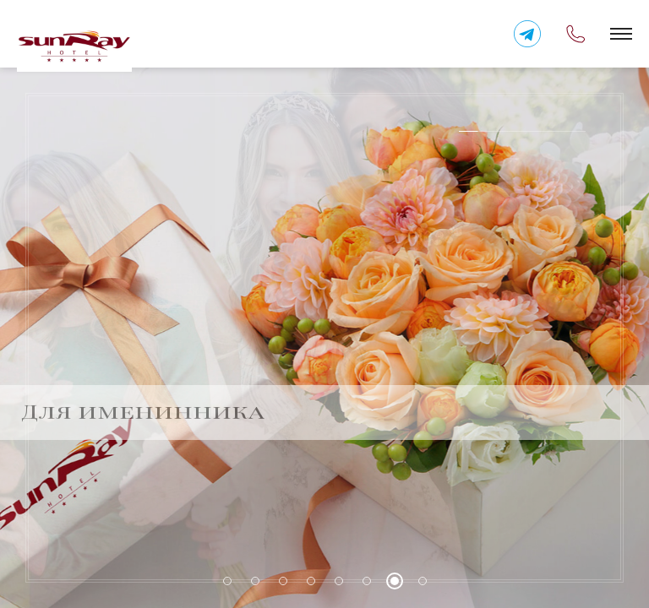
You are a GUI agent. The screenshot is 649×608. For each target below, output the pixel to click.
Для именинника (143, 398)
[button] (621, 34)
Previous (577, 398)
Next (611, 398)
